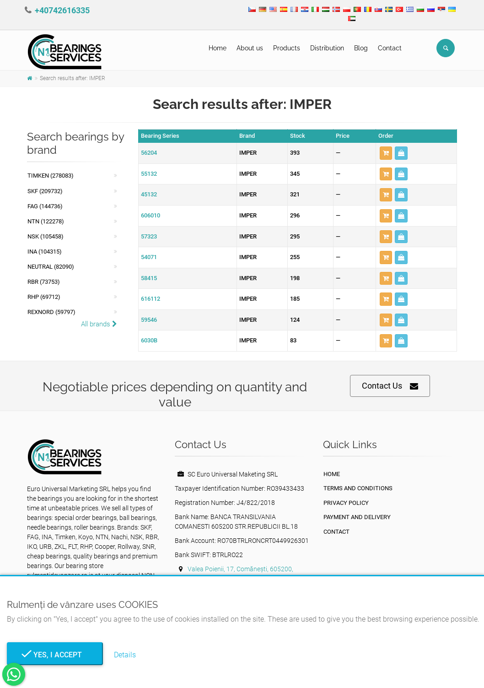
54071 (149, 257)
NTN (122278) (45, 221)
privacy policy (346, 502)
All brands (99, 324)
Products (286, 48)
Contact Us (390, 386)
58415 (149, 278)
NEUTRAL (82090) (50, 266)
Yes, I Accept (55, 654)
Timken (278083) (50, 175)
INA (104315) (44, 251)
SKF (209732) (45, 191)
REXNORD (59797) (51, 312)
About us (250, 48)
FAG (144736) (45, 206)
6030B (149, 340)
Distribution (327, 48)
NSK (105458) (45, 236)
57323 (149, 236)
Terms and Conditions (358, 488)
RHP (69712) (43, 296)
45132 (149, 194)
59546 (149, 319)
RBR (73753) (43, 281)
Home (217, 48)
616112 (150, 298)
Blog (361, 48)
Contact (390, 48)
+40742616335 (62, 10)
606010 (150, 215)
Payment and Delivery (357, 517)
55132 (149, 173)
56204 (149, 152)
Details (125, 654)
